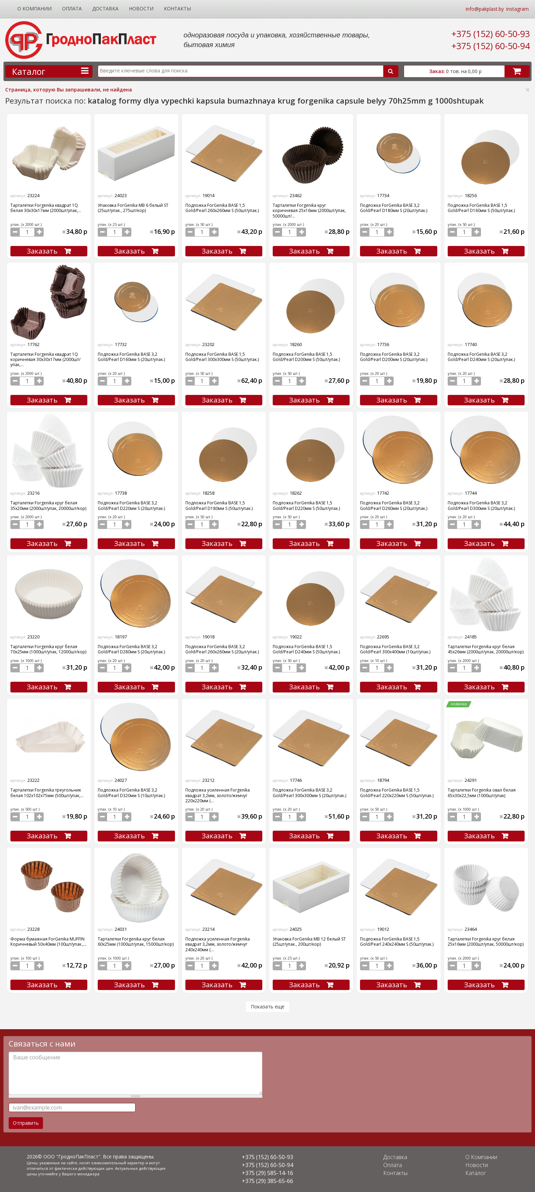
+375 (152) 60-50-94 (490, 46)
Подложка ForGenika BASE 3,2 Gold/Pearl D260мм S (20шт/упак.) (393, 505)
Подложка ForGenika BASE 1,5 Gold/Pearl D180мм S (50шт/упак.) (219, 505)
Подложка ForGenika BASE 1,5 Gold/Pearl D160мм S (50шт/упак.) (481, 207)
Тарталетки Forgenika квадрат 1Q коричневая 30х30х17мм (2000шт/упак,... (45, 359)
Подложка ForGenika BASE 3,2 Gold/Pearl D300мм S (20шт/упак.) (481, 505)
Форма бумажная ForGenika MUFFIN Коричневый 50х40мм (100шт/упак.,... (48, 941)
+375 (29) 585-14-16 (267, 1173)
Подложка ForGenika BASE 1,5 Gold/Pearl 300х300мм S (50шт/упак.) (222, 356)
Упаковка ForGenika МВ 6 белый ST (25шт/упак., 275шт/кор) (133, 207)
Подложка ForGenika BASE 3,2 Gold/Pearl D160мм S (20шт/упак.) (131, 356)
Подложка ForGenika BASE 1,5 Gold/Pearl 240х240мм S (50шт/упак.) (396, 941)
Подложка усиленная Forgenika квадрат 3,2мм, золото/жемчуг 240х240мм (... (217, 944)
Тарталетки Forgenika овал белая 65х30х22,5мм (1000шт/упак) (482, 792)
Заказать (42, 251)
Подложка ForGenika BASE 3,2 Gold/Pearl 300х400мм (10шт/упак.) (395, 649)
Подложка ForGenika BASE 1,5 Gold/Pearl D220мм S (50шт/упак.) (306, 505)
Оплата (72, 8)
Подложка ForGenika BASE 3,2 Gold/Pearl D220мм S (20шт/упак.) (131, 505)
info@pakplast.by (485, 9)
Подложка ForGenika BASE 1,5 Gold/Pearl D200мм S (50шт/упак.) (306, 356)
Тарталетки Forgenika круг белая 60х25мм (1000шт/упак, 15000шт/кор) (136, 941)
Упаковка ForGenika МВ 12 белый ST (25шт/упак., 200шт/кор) (309, 941)
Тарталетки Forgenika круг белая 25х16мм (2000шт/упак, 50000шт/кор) (486, 941)
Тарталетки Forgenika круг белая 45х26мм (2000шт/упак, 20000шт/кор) (486, 649)
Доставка (105, 8)
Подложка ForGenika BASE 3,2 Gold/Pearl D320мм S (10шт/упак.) (131, 792)
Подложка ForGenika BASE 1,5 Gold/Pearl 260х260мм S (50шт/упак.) (222, 207)
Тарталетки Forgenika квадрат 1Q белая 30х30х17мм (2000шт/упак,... (45, 207)
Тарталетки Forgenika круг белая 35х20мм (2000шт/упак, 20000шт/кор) (48, 505)
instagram (517, 9)
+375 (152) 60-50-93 (490, 33)
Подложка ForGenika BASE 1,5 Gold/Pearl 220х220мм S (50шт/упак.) (396, 792)
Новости (141, 8)
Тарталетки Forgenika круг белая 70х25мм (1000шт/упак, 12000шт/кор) (48, 649)
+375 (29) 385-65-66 (267, 1181)
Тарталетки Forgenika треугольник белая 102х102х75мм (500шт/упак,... (47, 792)
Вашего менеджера (80, 1173)
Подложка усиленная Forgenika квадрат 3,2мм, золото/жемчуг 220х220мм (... (217, 795)
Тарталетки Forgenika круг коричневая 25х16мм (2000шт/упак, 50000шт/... (309, 210)
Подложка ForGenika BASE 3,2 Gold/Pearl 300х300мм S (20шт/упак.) (309, 792)
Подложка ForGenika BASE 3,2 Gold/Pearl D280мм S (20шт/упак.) (131, 649)
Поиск (390, 71)
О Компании (34, 8)
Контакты (177, 8)
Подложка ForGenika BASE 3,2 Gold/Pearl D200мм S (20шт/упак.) (393, 356)
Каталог (475, 1173)
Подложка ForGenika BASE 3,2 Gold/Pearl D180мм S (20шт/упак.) (393, 207)
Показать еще (267, 1006)
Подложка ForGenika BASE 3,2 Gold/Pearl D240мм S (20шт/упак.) (481, 356)
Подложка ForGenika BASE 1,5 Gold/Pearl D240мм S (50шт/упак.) (306, 649)
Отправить (26, 1123)
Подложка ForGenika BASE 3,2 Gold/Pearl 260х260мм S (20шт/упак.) (222, 649)
